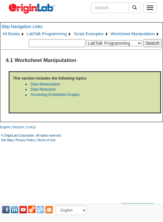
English (5, 127)
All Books (11, 33)
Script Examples (88, 33)
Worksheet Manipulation (133, 33)
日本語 (31, 127)
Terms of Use (46, 140)
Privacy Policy (25, 140)
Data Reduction (43, 89)
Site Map (7, 140)
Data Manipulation (46, 84)
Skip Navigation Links (22, 26)
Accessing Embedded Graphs (55, 94)
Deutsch (18, 127)
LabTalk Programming (47, 33)
